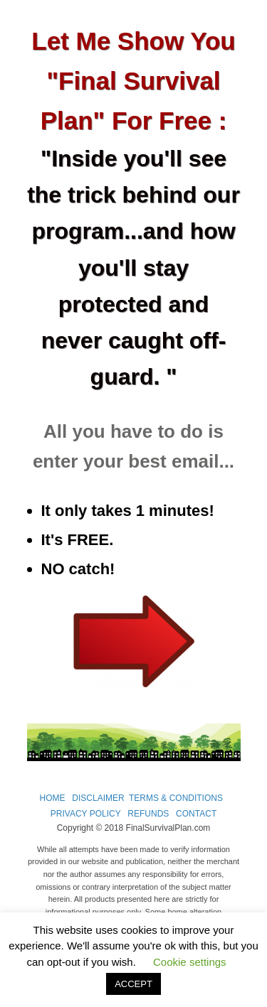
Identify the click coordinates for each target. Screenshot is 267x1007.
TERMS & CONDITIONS (176, 798)
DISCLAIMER (98, 798)
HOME (53, 798)
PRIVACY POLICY (86, 814)
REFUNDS (148, 814)
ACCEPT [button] (133, 984)
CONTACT (196, 814)
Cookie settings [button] (189, 962)
